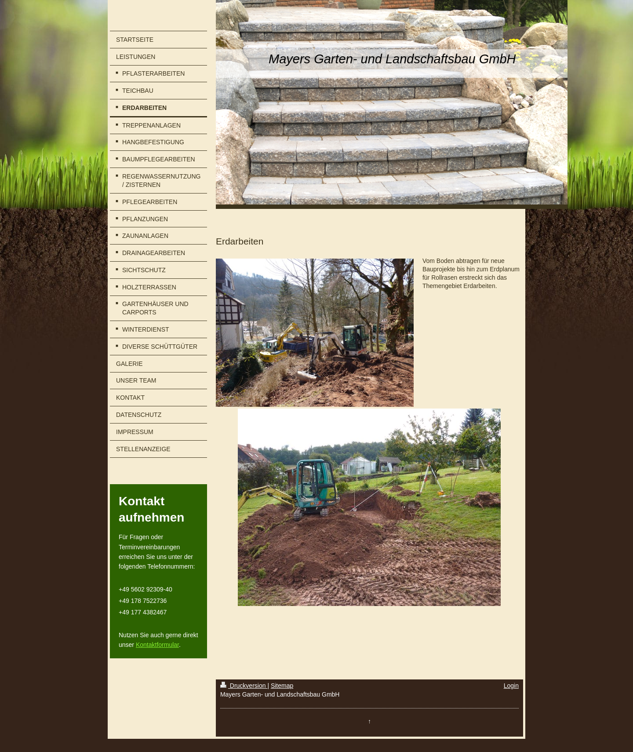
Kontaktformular (157, 644)
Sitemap (282, 685)
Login (511, 685)
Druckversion (243, 685)
